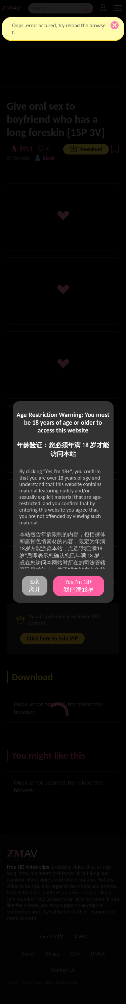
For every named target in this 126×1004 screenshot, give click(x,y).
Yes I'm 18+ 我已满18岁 (79, 585)
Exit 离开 (35, 585)
